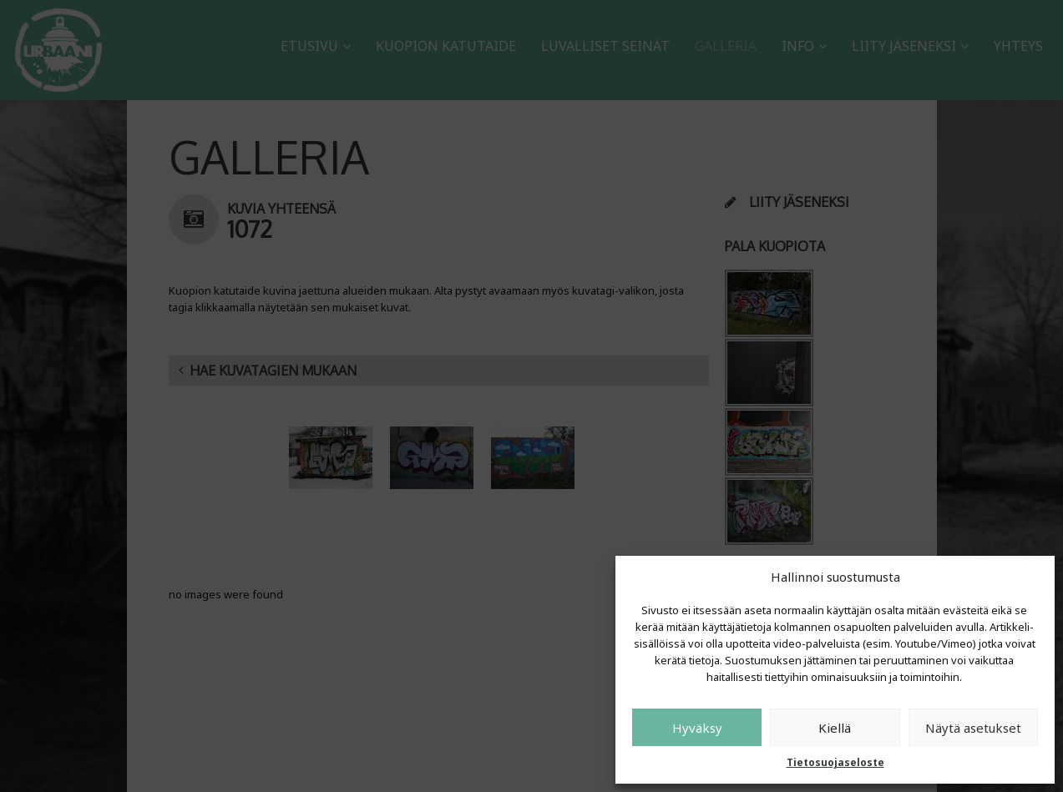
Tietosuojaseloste (835, 762)
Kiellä (834, 727)
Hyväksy (697, 727)
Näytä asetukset (973, 727)
